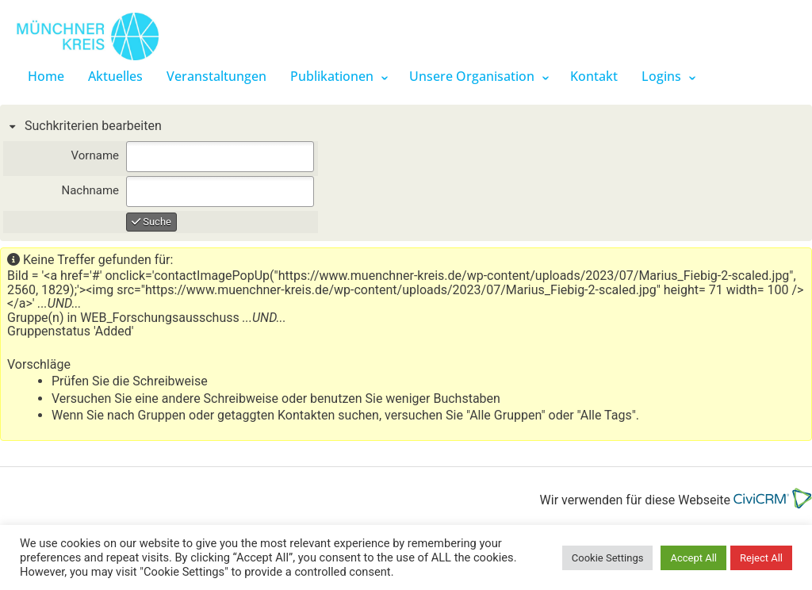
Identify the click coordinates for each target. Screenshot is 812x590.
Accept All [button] (693, 558)
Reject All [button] (761, 558)
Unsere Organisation (471, 76)
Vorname (95, 155)
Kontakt (594, 76)
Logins (661, 76)
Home (46, 76)
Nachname (90, 190)
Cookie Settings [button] (608, 558)
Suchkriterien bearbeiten (91, 125)
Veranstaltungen (216, 76)
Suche (151, 222)
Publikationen (331, 76)
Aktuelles (115, 76)
